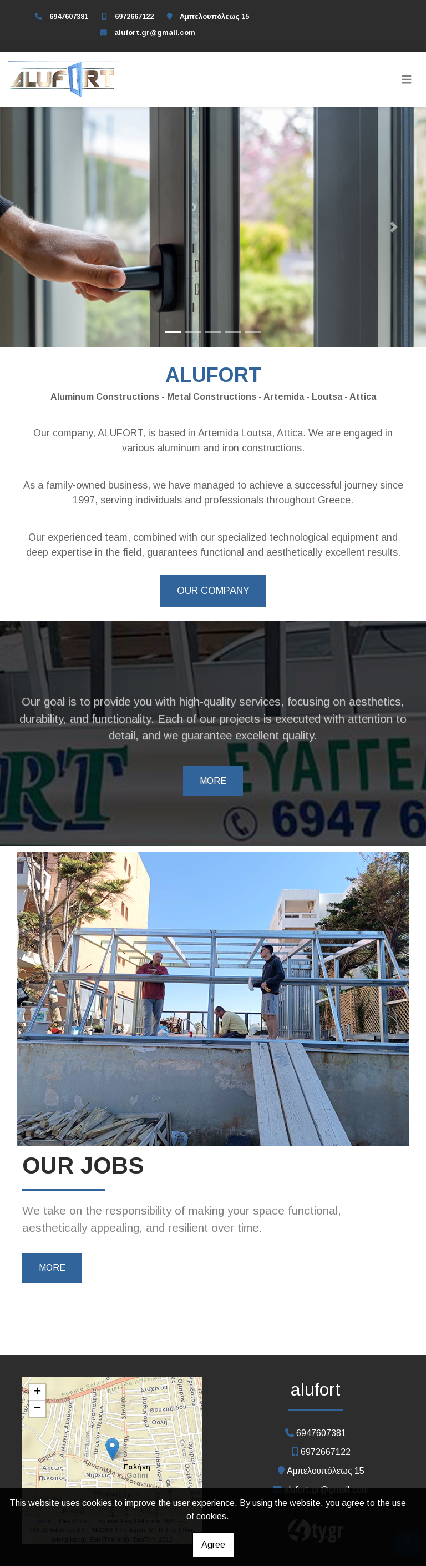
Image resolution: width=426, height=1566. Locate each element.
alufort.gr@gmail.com (154, 32)
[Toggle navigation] (406, 79)
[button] (32, 227)
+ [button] (37, 1392)
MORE (213, 780)
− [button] (37, 1409)
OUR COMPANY (213, 590)
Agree (213, 1544)
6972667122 (134, 16)
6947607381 (68, 16)
